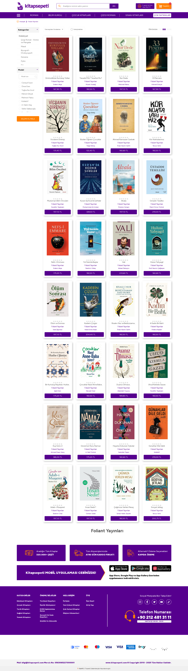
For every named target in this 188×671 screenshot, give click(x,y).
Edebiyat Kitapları (25, 601)
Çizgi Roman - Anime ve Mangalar (30, 41)
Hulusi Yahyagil (156, 262)
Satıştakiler (77, 29)
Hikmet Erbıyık (26, 94)
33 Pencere (156, 78)
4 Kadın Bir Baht (157, 323)
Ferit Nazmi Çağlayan (157, 268)
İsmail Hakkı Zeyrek (124, 514)
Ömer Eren (24, 86)
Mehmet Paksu (26, 98)
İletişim (66, 601)
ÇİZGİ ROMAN (108, 15)
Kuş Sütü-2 (57, 446)
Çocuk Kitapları (23, 605)
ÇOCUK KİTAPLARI (81, 15)
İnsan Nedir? (90, 507)
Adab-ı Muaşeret (57, 507)
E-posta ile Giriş (147, 5)
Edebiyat (23, 36)
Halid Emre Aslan (91, 330)
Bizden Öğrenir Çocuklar (90, 139)
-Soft (80, 668)
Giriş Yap (90, 605)
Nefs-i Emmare (57, 262)
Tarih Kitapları (23, 609)
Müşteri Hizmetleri (71, 613)
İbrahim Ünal (57, 514)
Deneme (24, 57)
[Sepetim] (163, 6)
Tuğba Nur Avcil (26, 90)
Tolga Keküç (90, 146)
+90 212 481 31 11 (154, 617)
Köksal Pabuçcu (123, 268)
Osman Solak (91, 514)
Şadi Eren (57, 391)
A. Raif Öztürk (91, 452)
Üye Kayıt (90, 601)
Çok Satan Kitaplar (71, 609)
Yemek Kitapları (24, 617)
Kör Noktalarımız (157, 139)
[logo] (33, 6)
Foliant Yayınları (58, 81)
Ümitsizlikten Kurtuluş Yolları (57, 78)
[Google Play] (140, 568)
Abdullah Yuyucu (124, 391)
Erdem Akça (57, 84)
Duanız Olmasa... (124, 384)
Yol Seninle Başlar (90, 262)
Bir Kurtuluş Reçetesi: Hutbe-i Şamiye (57, 384)
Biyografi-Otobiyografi (26, 51)
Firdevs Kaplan (157, 330)
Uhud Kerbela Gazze (156, 384)
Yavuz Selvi (157, 146)
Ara (112, 6)
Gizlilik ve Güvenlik (48, 621)
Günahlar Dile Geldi (157, 446)
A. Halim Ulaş (25, 105)
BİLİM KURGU (55, 15)
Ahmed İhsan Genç (58, 452)
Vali (123, 262)
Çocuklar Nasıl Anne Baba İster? (91, 384)
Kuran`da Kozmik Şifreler (90, 201)
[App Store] (119, 568)
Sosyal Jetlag (157, 507)
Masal (23, 46)
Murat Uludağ (91, 84)
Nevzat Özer (90, 391)
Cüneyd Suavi (26, 83)
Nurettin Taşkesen (57, 207)
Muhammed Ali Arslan (91, 207)
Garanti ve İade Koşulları (47, 616)
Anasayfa (21, 21)
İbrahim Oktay (91, 268)
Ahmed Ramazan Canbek (124, 139)
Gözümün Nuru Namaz (91, 446)
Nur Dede (124, 78)
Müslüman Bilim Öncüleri (57, 201)
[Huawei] (161, 568)
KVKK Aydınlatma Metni (47, 610)
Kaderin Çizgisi (90, 323)
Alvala (123, 201)
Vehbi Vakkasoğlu (27, 109)
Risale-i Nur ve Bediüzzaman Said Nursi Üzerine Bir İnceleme (124, 323)
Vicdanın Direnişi (57, 139)
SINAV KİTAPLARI (134, 15)
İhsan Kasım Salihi (123, 146)
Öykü (23, 61)
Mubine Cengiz (123, 207)
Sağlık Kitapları (23, 613)
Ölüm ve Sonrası (58, 323)
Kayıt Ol (148, 7)
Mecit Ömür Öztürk (157, 207)
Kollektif (23, 101)
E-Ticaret (86, 668)
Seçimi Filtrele (28, 119)
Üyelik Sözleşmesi (47, 605)
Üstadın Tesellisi (157, 201)
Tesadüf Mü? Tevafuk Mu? (91, 78)
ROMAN (34, 15)
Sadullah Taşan (123, 452)
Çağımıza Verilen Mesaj (124, 507)
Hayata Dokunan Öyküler (123, 446)
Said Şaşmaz (57, 330)
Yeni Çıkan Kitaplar (71, 605)
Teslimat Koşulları (47, 601)
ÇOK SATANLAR (162, 15)
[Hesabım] (139, 6)
